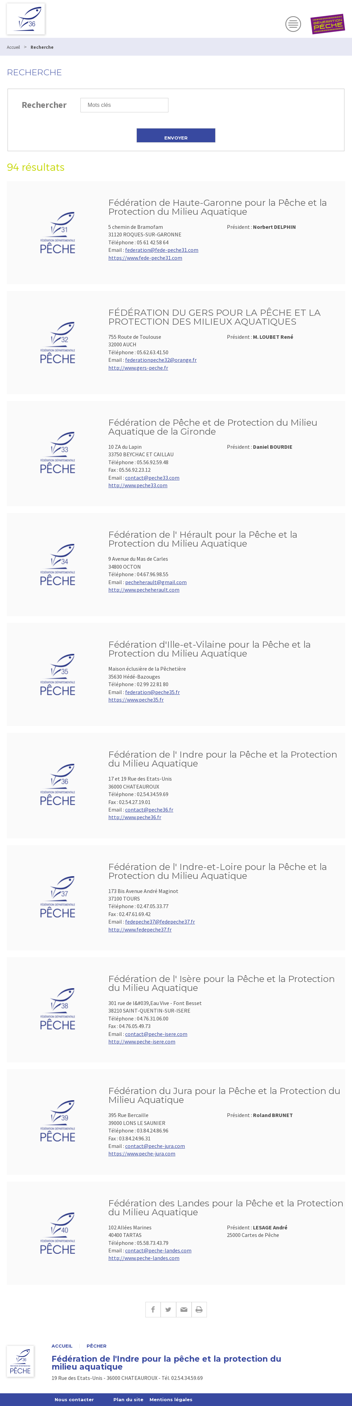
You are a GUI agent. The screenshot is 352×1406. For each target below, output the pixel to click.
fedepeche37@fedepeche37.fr (160, 921)
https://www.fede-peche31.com (145, 257)
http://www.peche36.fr (134, 817)
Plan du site (128, 1399)
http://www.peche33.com (137, 485)
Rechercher (44, 104)
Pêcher (97, 1346)
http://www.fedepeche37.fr (140, 929)
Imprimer (199, 1309)
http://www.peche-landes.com (143, 1257)
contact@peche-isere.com (156, 1033)
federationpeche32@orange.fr (161, 359)
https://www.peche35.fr (136, 699)
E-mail (183, 1309)
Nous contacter (74, 1399)
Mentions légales (171, 1399)
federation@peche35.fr (152, 692)
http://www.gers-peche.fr (138, 367)
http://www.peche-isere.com (141, 1041)
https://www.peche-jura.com (141, 1153)
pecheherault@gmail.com (156, 582)
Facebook (153, 1309)
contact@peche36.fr (149, 809)
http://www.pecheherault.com (143, 589)
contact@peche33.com (152, 477)
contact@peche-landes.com (158, 1250)
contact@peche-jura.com (155, 1145)
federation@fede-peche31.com (161, 249)
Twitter (168, 1309)
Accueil (62, 1346)
